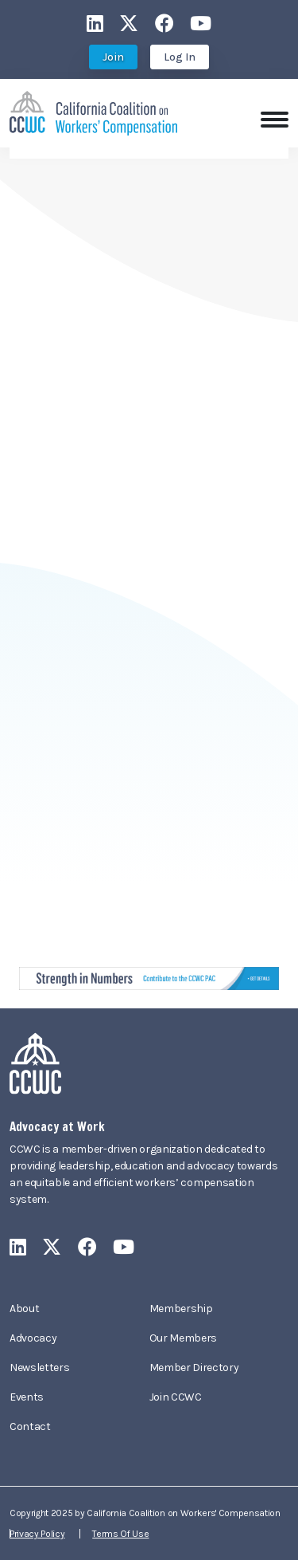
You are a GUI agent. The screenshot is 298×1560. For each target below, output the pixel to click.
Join (113, 57)
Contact (30, 1426)
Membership (181, 1308)
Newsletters (39, 1367)
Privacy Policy (37, 1533)
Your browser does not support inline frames (149, 546)
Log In (179, 57)
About (24, 1308)
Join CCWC (175, 1397)
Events (27, 1397)
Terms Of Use (120, 1533)
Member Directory (194, 1367)
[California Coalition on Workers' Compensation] (93, 112)
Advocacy (33, 1338)
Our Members (183, 1338)
